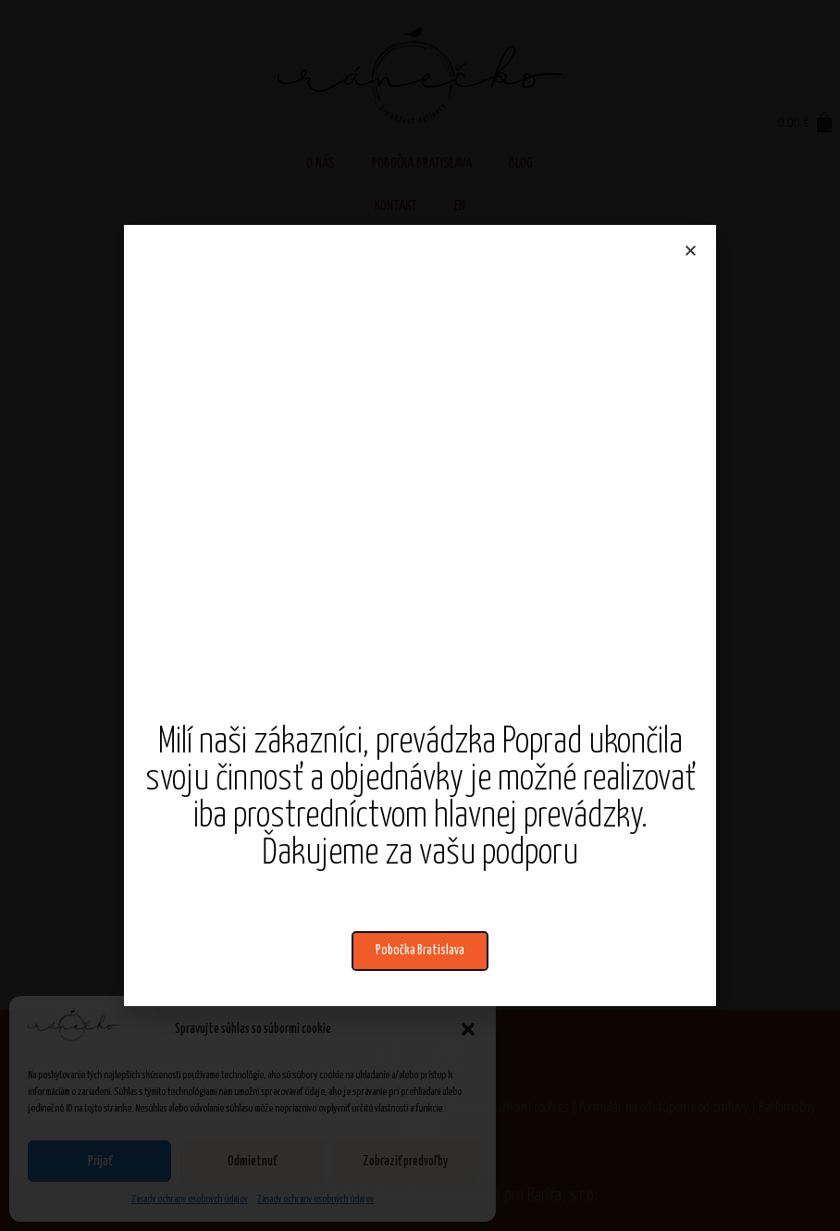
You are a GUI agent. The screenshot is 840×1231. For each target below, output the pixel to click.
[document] (420, 615)
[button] (420, 951)
